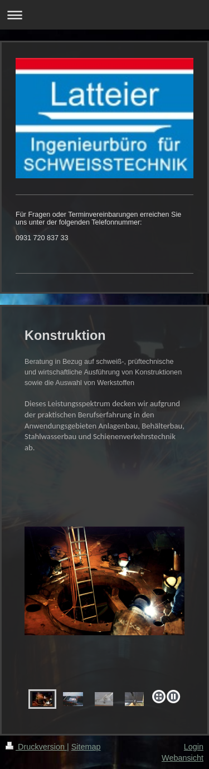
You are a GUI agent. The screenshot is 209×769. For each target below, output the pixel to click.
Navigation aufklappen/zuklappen (104, 15)
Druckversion (36, 746)
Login (193, 746)
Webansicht (182, 757)
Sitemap (86, 746)
